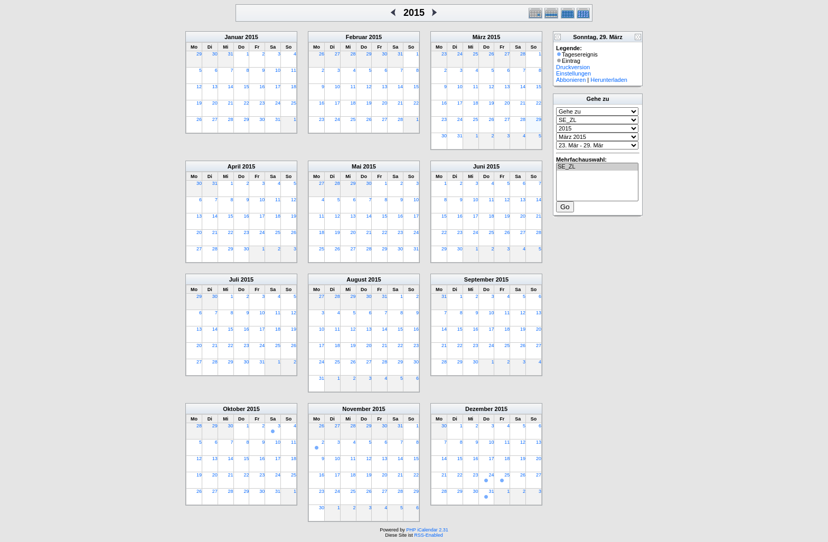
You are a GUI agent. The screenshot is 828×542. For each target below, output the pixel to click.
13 (215, 86)
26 (199, 119)
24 (277, 103)
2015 (251, 37)
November (356, 409)
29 (199, 54)
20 (215, 103)
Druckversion (573, 67)
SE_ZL (597, 167)
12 (199, 86)
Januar (233, 37)
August (356, 279)
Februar (357, 37)
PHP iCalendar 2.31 (427, 529)
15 (246, 86)
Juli (234, 279)
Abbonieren (571, 80)
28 (230, 119)
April (234, 166)
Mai (356, 166)
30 (215, 54)
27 (215, 119)
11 (293, 70)
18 (293, 86)
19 (199, 103)
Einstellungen (573, 73)
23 (262, 103)
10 (277, 70)
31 (230, 54)
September (479, 279)
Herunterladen (608, 80)
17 (277, 86)
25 (293, 103)
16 (262, 86)
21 (230, 103)
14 (230, 86)
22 (246, 103)
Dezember (479, 409)
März (479, 37)
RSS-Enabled (428, 535)
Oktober (234, 409)
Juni (479, 166)
